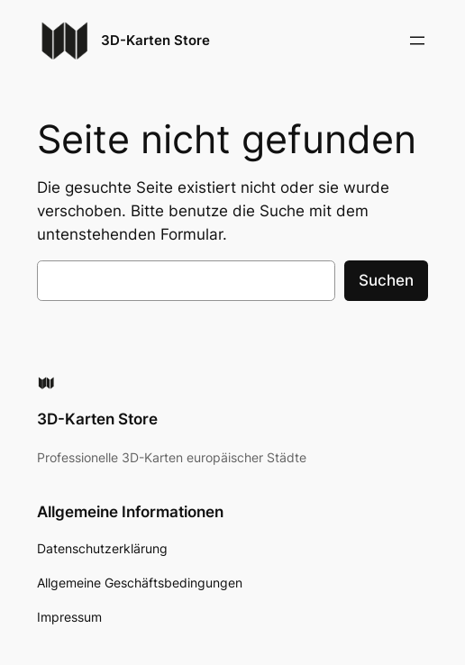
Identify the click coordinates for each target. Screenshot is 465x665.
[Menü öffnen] (417, 40)
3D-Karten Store (155, 40)
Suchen (386, 280)
